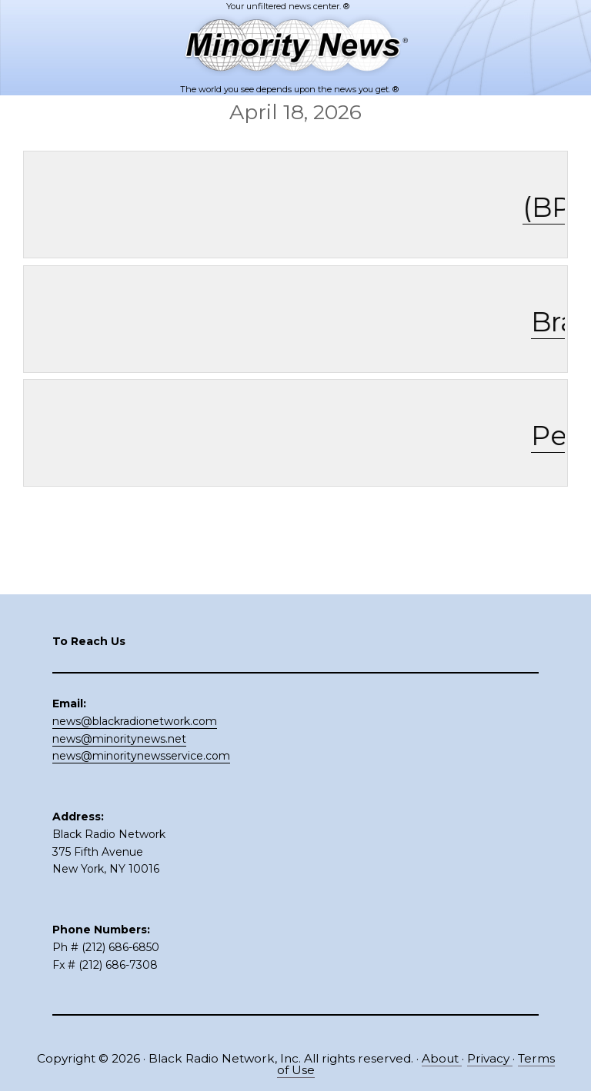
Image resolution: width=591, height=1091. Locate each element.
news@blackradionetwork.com (134, 721)
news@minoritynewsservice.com (141, 756)
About (442, 1058)
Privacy (490, 1058)
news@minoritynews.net (119, 739)
